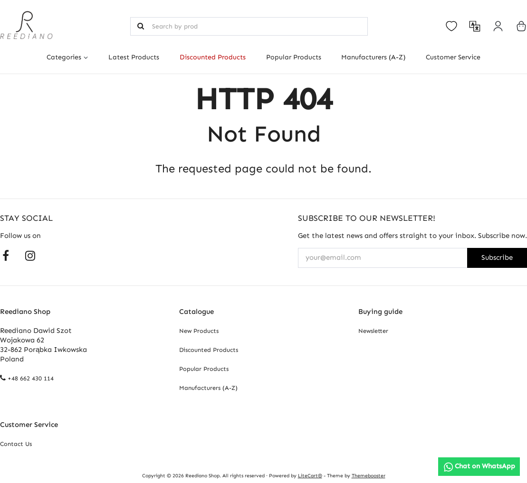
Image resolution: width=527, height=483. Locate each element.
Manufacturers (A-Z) (373, 57)
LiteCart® (310, 476)
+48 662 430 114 (31, 378)
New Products (199, 330)
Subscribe (497, 257)
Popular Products (293, 57)
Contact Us (16, 443)
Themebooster (368, 476)
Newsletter (373, 330)
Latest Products (133, 57)
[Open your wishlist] (451, 26)
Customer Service (453, 57)
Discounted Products (213, 57)
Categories (64, 57)
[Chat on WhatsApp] (479, 466)
